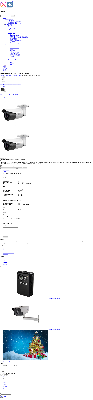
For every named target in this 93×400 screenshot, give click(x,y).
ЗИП (11, 64)
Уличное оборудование (14, 42)
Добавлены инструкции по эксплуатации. (11, 362)
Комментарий (6, 237)
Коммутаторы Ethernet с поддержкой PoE (18, 36)
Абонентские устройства (13, 59)
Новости (4, 262)
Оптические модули (14, 38)
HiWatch (19, 75)
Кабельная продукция (9, 24)
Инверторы (10, 51)
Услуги (4, 261)
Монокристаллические (14, 48)
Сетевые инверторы (14, 53)
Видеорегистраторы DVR (13, 22)
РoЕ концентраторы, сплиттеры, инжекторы (19, 37)
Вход (8, 0)
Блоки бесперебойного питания (14, 28)
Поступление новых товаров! (54, 300)
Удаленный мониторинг (15, 55)
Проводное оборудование (13, 34)
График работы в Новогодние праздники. (57, 361)
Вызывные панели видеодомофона (15, 58)
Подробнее (2, 378)
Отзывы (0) (5, 171)
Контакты (5, 265)
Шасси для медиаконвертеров (16, 40)
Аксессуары (7, 44)
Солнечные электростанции (10, 45)
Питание (7, 27)
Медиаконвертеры (11, 33)
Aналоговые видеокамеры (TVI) (14, 21)
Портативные (12, 50)
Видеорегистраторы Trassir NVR (14, 23)
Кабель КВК (10, 25)
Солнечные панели (11, 46)
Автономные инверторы (15, 54)
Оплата (4, 264)
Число (4, 226)
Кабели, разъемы (13, 41)
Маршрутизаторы (11, 32)
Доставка (5, 263)
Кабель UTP (10, 26)
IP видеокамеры (11, 20)
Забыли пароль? (3, 397)
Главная (2, 75)
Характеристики (6, 170)
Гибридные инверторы (14, 52)
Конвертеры (10, 60)
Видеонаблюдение (9, 19)
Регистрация (12, 0)
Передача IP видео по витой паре (14, 43)
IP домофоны (7, 57)
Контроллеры (12, 63)
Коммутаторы (10, 30)
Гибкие (11, 49)
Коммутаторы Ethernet (14, 35)
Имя (4, 225)
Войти (2, 398)
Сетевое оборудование (9, 29)
